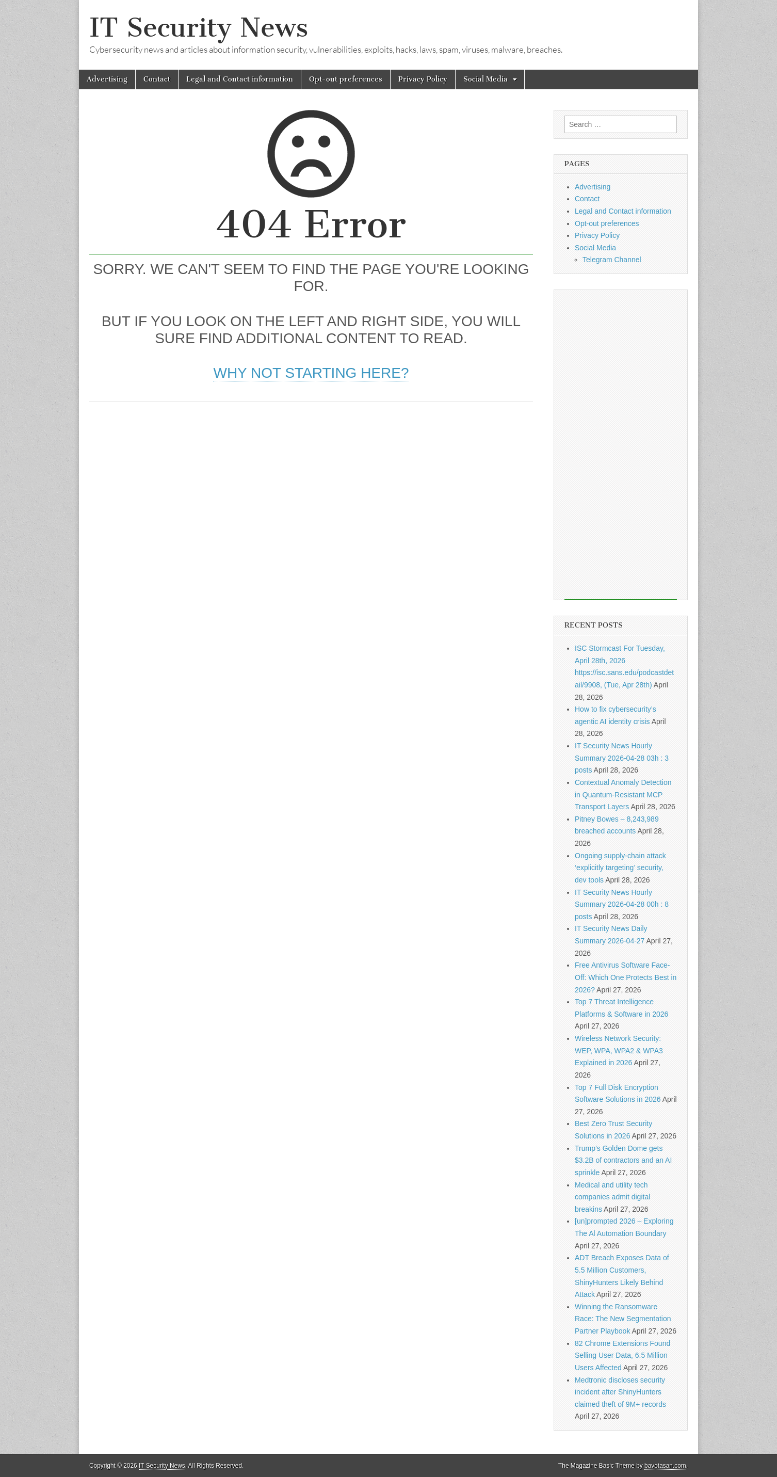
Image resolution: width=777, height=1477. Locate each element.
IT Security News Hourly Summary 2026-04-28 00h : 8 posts (622, 904)
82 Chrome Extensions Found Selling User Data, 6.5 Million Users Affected (622, 1355)
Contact (156, 79)
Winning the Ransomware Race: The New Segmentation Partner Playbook (623, 1319)
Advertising (107, 79)
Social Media (485, 79)
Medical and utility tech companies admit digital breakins (612, 1197)
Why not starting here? (311, 373)
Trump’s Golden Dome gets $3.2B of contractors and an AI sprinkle (623, 1160)
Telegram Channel (611, 259)
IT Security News (198, 27)
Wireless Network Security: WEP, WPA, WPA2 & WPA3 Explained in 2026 (619, 1050)
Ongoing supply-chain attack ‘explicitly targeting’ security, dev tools (620, 868)
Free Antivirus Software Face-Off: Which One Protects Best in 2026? (625, 977)
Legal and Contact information (239, 79)
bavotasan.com (665, 1465)
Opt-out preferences (345, 79)
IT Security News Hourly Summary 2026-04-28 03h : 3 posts (622, 758)
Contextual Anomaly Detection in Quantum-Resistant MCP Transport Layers (623, 794)
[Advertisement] (311, 490)
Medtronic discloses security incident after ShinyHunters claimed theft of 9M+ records (620, 1392)
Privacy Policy (422, 79)
